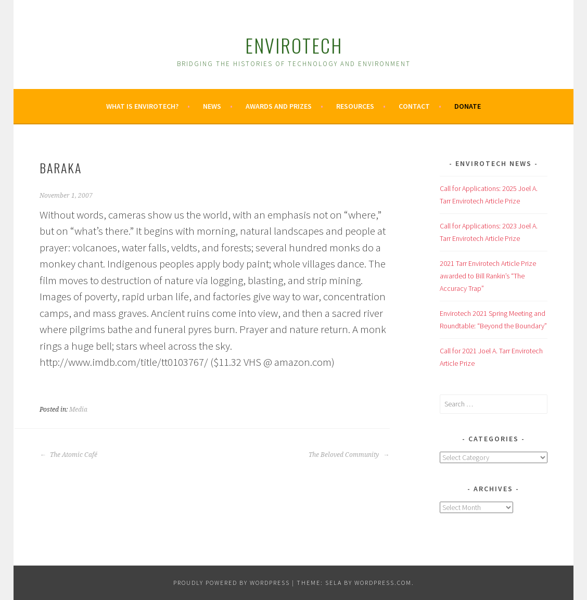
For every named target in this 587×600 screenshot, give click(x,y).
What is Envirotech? (142, 106)
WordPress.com (383, 582)
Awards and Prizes (279, 106)
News (212, 106)
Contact (414, 106)
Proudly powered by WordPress (231, 582)
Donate (467, 106)
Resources (355, 106)
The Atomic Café (68, 454)
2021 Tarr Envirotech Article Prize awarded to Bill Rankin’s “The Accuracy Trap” (488, 276)
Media (78, 409)
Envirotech (293, 45)
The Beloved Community (349, 454)
